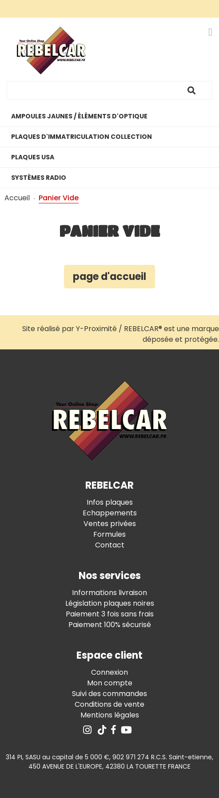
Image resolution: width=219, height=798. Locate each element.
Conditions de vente (109, 704)
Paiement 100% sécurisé (109, 625)
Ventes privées (110, 523)
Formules (109, 534)
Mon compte (109, 683)
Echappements (110, 513)
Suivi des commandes (109, 694)
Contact (109, 545)
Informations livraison (109, 592)
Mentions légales (109, 715)
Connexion (109, 672)
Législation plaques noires (109, 603)
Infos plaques (110, 502)
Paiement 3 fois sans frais (110, 614)
